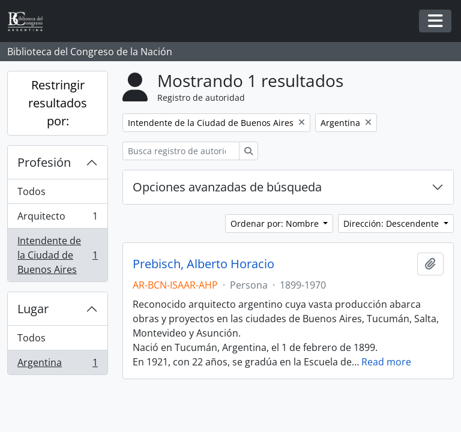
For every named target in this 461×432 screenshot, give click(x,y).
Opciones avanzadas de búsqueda (227, 187)
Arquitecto (57, 219)
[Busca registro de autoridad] (181, 151)
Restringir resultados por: (57, 103)
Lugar (33, 309)
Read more (386, 361)
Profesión (44, 162)
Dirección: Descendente (392, 223)
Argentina (57, 364)
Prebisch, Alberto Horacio (203, 264)
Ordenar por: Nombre (275, 223)
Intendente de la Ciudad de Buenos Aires (57, 255)
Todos (31, 191)
